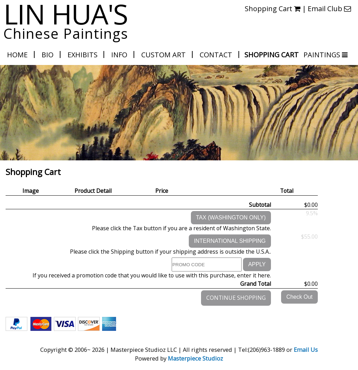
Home (17, 54)
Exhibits (82, 54)
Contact (216, 54)
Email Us (306, 350)
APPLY (257, 264)
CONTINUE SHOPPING (236, 298)
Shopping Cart (271, 54)
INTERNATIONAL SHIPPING (230, 241)
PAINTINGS (322, 54)
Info (119, 54)
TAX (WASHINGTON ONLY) (231, 217)
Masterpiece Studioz (195, 358)
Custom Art (163, 54)
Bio (47, 54)
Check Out (299, 297)
